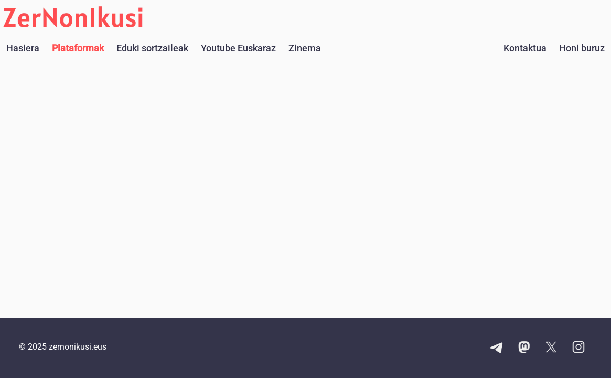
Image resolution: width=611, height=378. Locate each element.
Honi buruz (582, 48)
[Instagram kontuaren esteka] (578, 348)
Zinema (304, 48)
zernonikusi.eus (77, 347)
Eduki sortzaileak (152, 48)
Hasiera (22, 48)
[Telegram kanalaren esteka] (496, 348)
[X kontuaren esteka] (551, 348)
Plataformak (78, 48)
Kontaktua (524, 48)
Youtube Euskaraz (238, 48)
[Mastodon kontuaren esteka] (524, 348)
